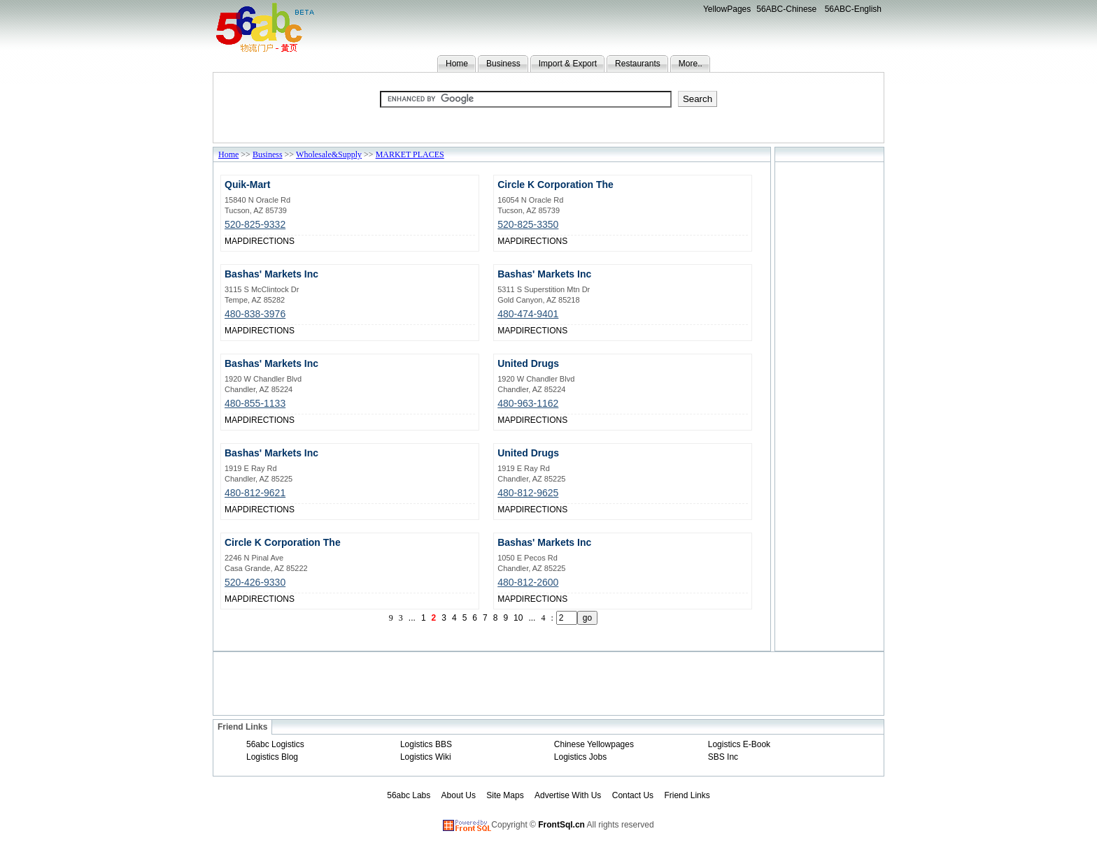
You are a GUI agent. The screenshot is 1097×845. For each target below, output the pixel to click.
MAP (234, 241)
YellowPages (727, 9)
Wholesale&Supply (329, 154)
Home (457, 63)
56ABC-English (853, 9)
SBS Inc (723, 757)
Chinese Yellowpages (594, 744)
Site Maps (504, 795)
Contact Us (632, 795)
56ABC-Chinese (786, 9)
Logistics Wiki (425, 757)
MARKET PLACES (410, 154)
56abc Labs (408, 795)
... (412, 618)
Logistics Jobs (580, 757)
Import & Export (568, 63)
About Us (458, 795)
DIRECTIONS (269, 241)
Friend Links (686, 795)
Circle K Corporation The (555, 184)
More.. (690, 63)
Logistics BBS (426, 744)
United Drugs (528, 363)
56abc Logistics (275, 744)
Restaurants (637, 63)
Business (503, 63)
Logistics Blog (272, 757)
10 (518, 618)
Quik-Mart (247, 184)
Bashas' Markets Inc (271, 274)
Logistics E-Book (739, 744)
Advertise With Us (568, 795)
